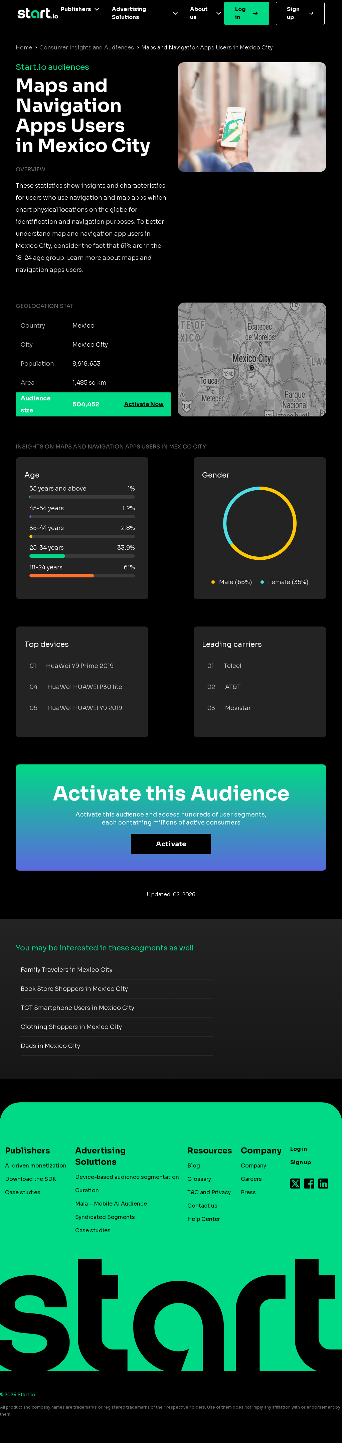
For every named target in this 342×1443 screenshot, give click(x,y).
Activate (171, 844)
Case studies (22, 1192)
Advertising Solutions (129, 13)
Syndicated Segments (105, 1217)
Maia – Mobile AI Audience (111, 1203)
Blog (193, 1165)
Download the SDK (30, 1179)
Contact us (202, 1205)
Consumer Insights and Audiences (86, 47)
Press (248, 1192)
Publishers (76, 9)
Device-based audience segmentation (127, 1177)
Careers (251, 1179)
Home (24, 47)
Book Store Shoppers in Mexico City (74, 989)
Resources (206, 1151)
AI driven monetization (35, 1165)
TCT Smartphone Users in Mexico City (77, 1008)
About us (199, 13)
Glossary (199, 1179)
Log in (240, 13)
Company (258, 1151)
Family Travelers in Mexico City (67, 969)
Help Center (203, 1219)
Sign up (293, 13)
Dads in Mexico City (50, 1046)
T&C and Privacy (209, 1192)
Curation (87, 1190)
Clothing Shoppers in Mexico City (71, 1027)
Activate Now (144, 404)
